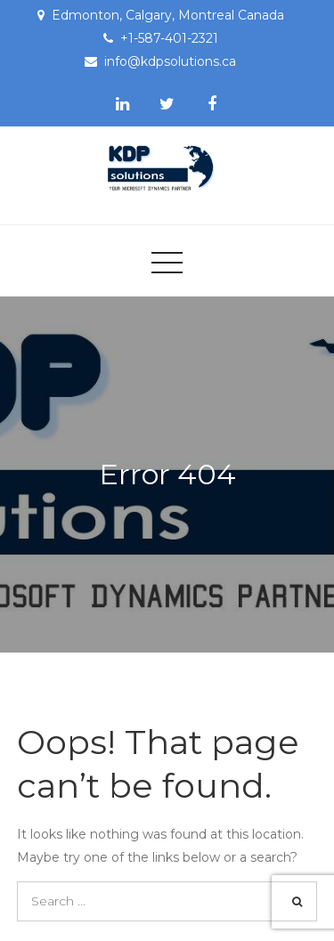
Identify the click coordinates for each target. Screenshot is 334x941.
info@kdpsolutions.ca (170, 61)
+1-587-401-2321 (169, 38)
